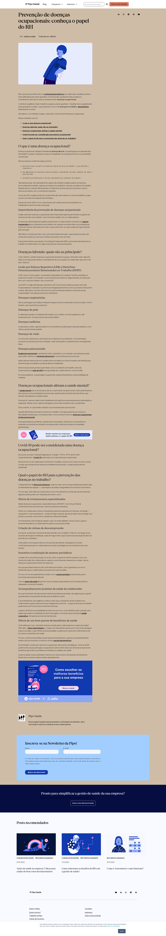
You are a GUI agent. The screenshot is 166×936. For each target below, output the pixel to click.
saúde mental (25, 390)
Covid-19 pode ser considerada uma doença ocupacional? (47, 135)
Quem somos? (35, 912)
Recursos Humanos (42, 484)
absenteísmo (83, 107)
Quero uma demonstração (83, 803)
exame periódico (63, 574)
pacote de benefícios (62, 640)
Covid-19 (37, 457)
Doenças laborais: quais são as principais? (40, 127)
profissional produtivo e (54, 94)
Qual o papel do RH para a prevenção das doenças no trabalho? (49, 138)
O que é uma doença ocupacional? (37, 123)
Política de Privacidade (113, 926)
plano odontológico (36, 628)
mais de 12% (38, 370)
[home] (32, 4)
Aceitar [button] (122, 931)
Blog (44, 4)
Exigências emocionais (27, 353)
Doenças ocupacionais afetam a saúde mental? (42, 131)
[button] (57, 4)
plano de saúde (31, 581)
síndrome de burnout (45, 356)
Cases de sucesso (36, 919)
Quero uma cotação (119, 4)
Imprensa (88, 912)
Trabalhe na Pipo (35, 915)
